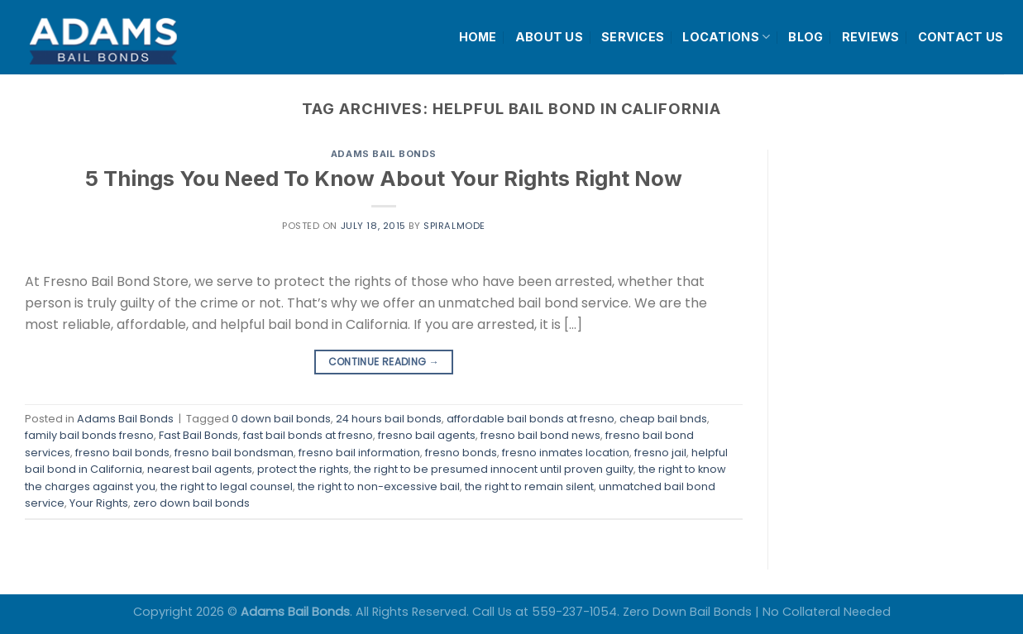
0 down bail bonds (281, 419)
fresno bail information (359, 453)
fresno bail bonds (122, 453)
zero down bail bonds (191, 503)
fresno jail (660, 453)
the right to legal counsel (226, 486)
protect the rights (303, 469)
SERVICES (632, 37)
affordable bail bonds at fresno (530, 419)
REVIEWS (871, 37)
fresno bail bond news (540, 435)
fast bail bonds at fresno (308, 435)
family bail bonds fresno (89, 435)
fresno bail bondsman (234, 453)
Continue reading (384, 361)
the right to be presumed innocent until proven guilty (493, 469)
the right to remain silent (529, 486)
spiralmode (454, 225)
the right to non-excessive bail (379, 486)
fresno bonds (461, 453)
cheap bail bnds (663, 419)
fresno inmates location (565, 453)
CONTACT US (961, 37)
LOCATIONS (726, 37)
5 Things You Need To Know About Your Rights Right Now (383, 178)
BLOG (805, 37)
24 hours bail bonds (389, 419)
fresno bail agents (427, 435)
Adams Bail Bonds (384, 154)
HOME (478, 37)
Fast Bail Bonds (198, 435)
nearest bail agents (199, 469)
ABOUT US (549, 37)
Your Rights (98, 503)
